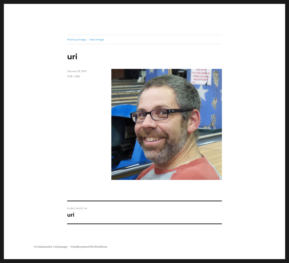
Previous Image (76, 39)
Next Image (97, 39)
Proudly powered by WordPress (89, 246)
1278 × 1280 (73, 76)
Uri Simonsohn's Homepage (50, 246)
